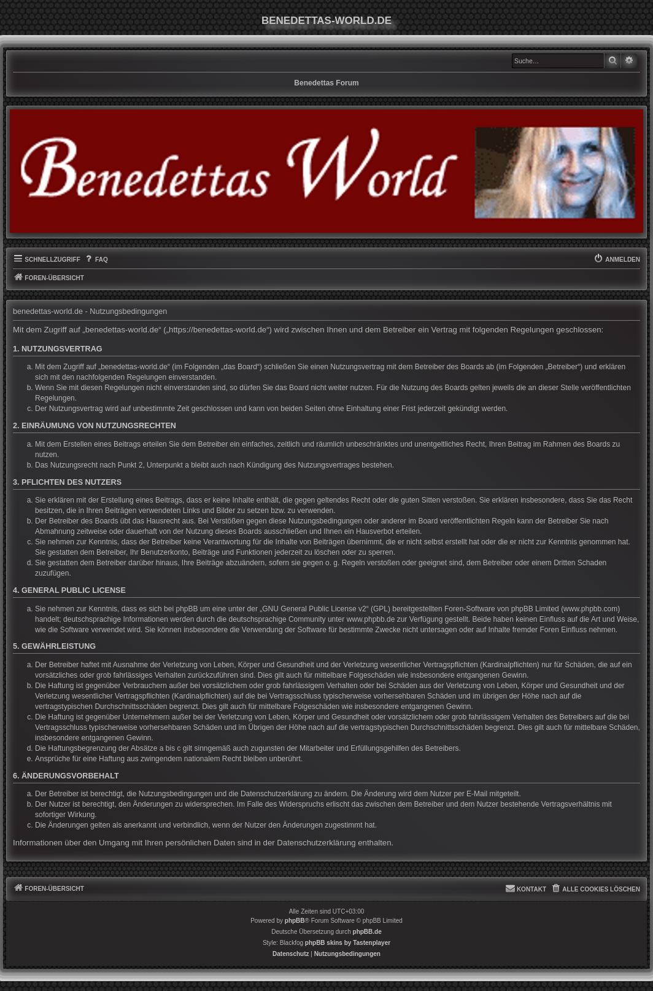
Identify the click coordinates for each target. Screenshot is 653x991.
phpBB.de (367, 931)
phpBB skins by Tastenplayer (347, 942)
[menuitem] (95, 260)
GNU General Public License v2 (314, 609)
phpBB (295, 920)
